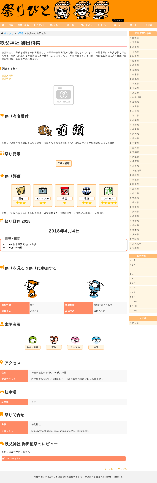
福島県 (134, 65)
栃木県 (134, 74)
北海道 (134, 38)
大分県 (134, 234)
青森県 (134, 42)
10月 (133, 301)
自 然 (70, 25)
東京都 (134, 92)
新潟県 (134, 102)
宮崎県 (134, 239)
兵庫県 (134, 161)
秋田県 (134, 56)
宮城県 (134, 51)
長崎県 (134, 225)
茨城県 (134, 70)
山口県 (134, 193)
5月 (133, 278)
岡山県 (134, 184)
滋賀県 (134, 147)
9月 (133, 297)
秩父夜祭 (6, 78)
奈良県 (134, 166)
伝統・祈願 (23, 25)
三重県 (134, 143)
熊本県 (134, 230)
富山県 (134, 106)
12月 (133, 310)
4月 (133, 274)
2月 (133, 265)
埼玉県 (20, 33)
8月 (133, 292)
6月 (133, 283)
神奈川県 (135, 97)
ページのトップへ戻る (115, 469)
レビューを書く (13, 458)
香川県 (134, 202)
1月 (133, 260)
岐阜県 (134, 129)
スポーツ (101, 25)
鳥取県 (134, 175)
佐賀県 (134, 221)
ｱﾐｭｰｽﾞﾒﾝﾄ (86, 25)
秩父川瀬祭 (7, 75)
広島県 (134, 189)
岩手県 (134, 47)
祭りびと (9, 33)
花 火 (117, 25)
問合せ (134, 323)
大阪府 (134, 157)
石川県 (134, 111)
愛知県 (134, 138)
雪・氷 (133, 25)
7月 (133, 288)
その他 (149, 25)
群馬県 (134, 79)
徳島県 (134, 198)
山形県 (134, 61)
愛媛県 (134, 207)
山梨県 (134, 120)
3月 (133, 269)
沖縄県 (134, 248)
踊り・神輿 (7, 25)
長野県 (134, 125)
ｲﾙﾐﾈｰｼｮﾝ (55, 25)
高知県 (134, 211)
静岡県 (134, 134)
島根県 (134, 179)
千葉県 (134, 88)
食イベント (39, 25)
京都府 (134, 152)
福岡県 (134, 216)
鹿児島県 (135, 244)
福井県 (134, 115)
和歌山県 (135, 170)
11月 (133, 306)
